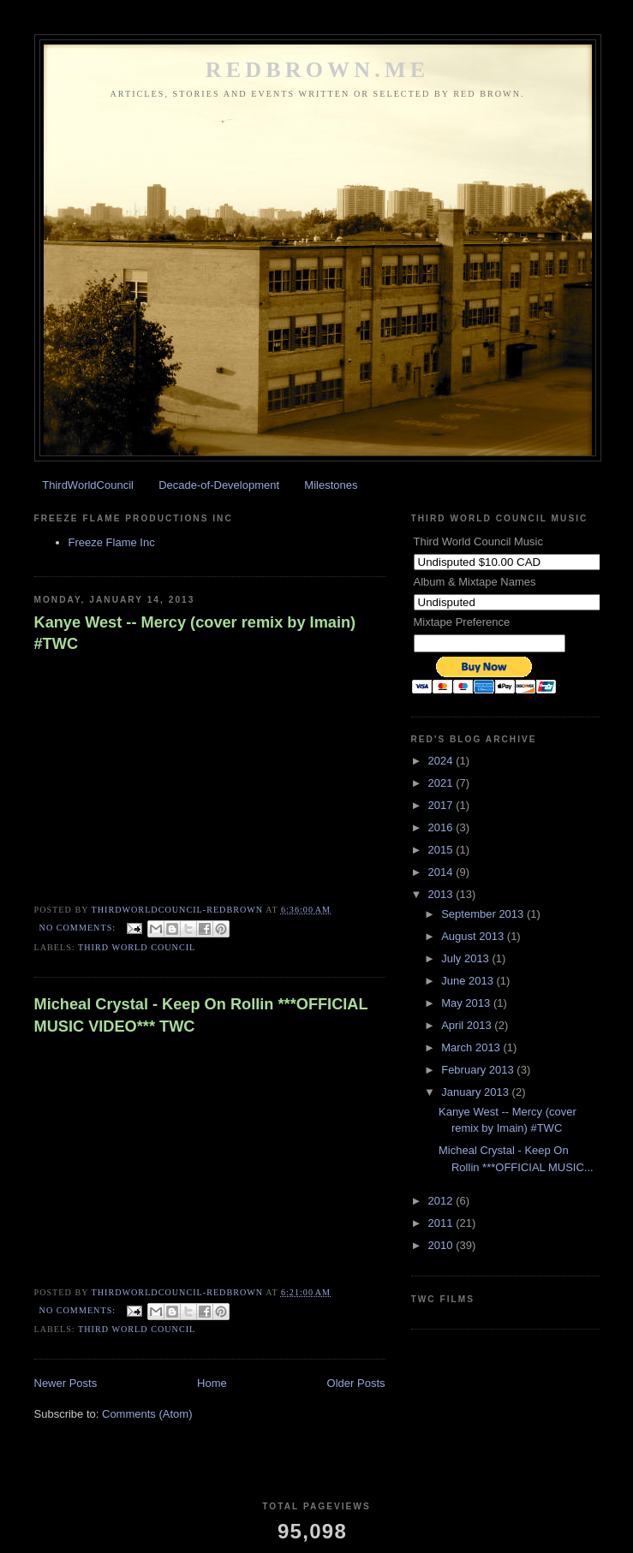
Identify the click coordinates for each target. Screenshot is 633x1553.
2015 (442, 849)
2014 (442, 872)
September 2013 (484, 913)
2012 (442, 1200)
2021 (442, 782)
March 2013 (472, 1047)
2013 (442, 894)
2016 (442, 827)
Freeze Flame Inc (112, 542)
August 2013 (474, 936)
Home (212, 1383)
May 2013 (467, 1003)
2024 (442, 760)
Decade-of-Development (218, 485)
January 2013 (476, 1092)
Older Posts (356, 1383)
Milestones (330, 485)
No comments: (79, 927)
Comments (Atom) (147, 1413)
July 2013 (466, 958)
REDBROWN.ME (318, 69)
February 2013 (479, 1069)
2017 (442, 805)
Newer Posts (66, 1383)
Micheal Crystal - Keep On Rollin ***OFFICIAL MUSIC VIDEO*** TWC (201, 1015)
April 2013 (467, 1025)
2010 (442, 1245)
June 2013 (468, 980)
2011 (442, 1223)
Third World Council (136, 947)
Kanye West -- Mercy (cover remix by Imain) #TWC (195, 633)
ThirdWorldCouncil (88, 485)
